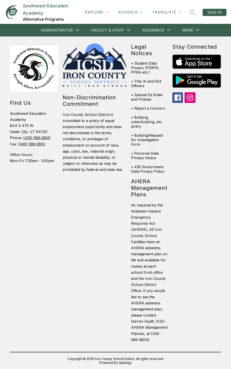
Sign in (214, 12)
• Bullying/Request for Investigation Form (147, 140)
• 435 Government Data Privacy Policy (147, 169)
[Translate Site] (167, 12)
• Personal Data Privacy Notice (145, 155)
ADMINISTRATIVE (57, 30)
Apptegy (125, 362)
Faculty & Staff (107, 30)
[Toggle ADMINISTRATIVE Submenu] (77, 30)
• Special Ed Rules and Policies (147, 97)
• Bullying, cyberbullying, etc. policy (147, 122)
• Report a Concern (148, 108)
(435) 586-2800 (36, 138)
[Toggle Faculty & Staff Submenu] (128, 30)
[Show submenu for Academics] (153, 30)
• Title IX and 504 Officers (146, 83)
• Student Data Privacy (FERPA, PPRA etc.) (145, 68)
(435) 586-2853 (31, 144)
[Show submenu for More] (187, 30)
